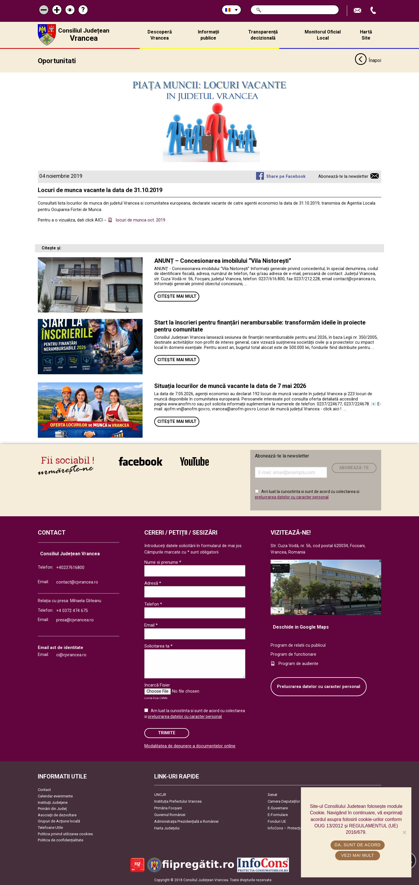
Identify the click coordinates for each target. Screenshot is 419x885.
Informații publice (208, 35)
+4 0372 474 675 (72, 610)
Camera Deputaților (284, 801)
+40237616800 (70, 567)
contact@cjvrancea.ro (77, 582)
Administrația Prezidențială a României (186, 821)
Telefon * (153, 604)
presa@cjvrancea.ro (75, 619)
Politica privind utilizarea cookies (65, 833)
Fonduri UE (277, 821)
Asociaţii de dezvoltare (57, 815)
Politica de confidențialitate (60, 840)
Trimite (166, 732)
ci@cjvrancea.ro (71, 654)
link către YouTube (194, 461)
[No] (404, 832)
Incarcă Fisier (157, 685)
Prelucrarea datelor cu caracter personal (318, 686)
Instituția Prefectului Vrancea (178, 801)
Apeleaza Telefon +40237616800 (374, 11)
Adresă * (152, 583)
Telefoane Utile (50, 827)
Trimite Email (358, 11)
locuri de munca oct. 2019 (140, 220)
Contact (44, 790)
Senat (272, 794)
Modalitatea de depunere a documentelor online (189, 746)
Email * (151, 625)
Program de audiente (298, 663)
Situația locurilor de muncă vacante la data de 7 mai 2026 (230, 385)
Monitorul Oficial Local (323, 35)
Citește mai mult (176, 296)
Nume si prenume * (162, 562)
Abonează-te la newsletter (343, 176)
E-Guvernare (278, 808)
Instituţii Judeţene (53, 802)
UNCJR (160, 794)
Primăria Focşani (168, 808)
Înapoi (368, 60)
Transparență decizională (263, 35)
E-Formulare (278, 815)
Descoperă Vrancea (160, 35)
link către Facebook (140, 461)
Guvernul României (169, 815)
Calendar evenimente (55, 796)
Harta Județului (167, 828)
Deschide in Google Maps (301, 626)
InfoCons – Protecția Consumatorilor (298, 828)
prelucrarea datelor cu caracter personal (292, 497)
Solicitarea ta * (158, 646)
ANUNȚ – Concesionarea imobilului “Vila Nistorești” (222, 260)
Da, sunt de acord (358, 845)
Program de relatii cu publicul (298, 645)
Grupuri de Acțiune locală (59, 821)
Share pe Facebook (286, 176)
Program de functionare (293, 654)
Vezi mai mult (357, 855)
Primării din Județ (52, 808)
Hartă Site (366, 35)
